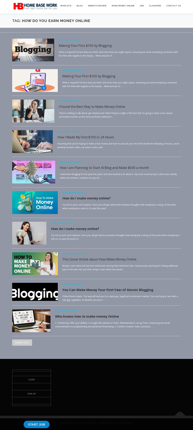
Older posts (22, 342)
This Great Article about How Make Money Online (99, 259)
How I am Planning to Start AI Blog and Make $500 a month (104, 167)
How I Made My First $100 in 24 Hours (85, 137)
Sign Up (31, 393)
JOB (142, 6)
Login (31, 379)
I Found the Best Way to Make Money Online (92, 106)
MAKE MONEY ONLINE (123, 6)
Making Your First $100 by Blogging (85, 45)
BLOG (80, 6)
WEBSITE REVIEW (97, 6)
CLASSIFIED (155, 6)
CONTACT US (173, 6)
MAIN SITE (66, 6)
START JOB (36, 424)
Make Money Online (69, 40)
